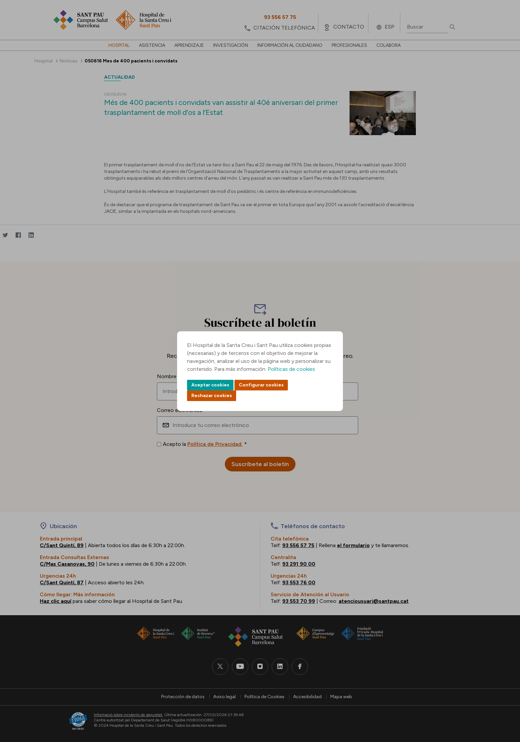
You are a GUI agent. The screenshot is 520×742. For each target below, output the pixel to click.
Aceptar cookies (210, 385)
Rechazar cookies (211, 395)
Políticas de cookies (291, 369)
